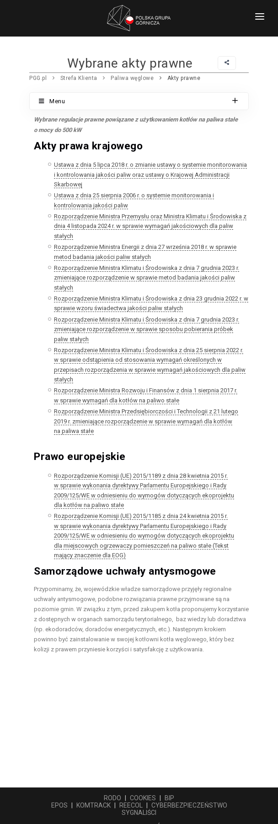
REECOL (131, 805)
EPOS (59, 805)
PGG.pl (38, 78)
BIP (169, 798)
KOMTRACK (93, 805)
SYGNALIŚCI (139, 812)
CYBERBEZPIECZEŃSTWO (189, 805)
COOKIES (143, 798)
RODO (112, 798)
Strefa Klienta (78, 78)
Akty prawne (184, 78)
